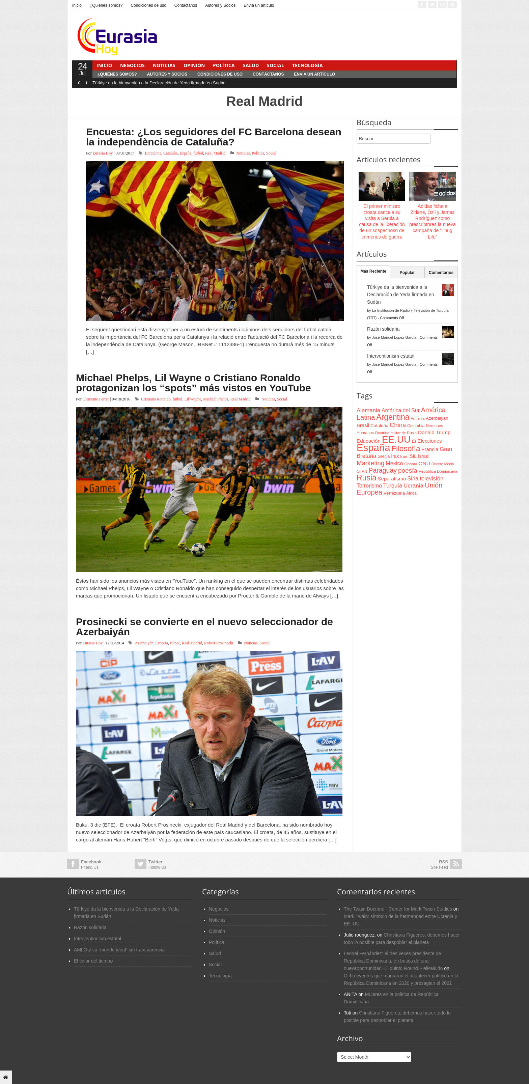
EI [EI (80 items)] (414, 441)
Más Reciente (373, 271)
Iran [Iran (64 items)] (403, 456)
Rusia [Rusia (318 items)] (367, 477)
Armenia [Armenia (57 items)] (418, 418)
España (186, 153)
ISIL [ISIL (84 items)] (413, 456)
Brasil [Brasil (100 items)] (363, 425)
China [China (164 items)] (398, 424)
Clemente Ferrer (96, 399)
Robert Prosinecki (218, 643)
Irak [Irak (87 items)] (395, 456)
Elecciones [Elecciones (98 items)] (430, 441)
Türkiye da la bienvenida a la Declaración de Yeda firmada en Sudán (159, 82)
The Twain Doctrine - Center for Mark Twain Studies (398, 909)
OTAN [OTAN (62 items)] (362, 471)
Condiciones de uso (148, 5)
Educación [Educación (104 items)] (369, 441)
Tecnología (307, 65)
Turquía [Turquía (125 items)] (392, 485)
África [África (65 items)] (411, 493)
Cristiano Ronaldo (156, 399)
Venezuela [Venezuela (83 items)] (394, 493)
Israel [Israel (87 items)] (423, 456)
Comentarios (441, 272)
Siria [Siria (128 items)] (412, 478)
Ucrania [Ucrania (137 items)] (413, 485)
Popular (407, 272)
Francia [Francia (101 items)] (429, 449)
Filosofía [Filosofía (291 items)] (405, 448)
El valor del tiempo (93, 961)
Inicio (77, 5)
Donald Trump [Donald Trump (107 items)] (434, 432)
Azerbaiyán (144, 643)
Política (224, 65)
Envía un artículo (259, 5)
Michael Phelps (215, 399)
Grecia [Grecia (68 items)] (384, 456)
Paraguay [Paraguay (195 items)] (382, 470)
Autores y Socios (220, 5)
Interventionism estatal (390, 356)
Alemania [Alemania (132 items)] (368, 410)
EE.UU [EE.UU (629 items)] (396, 439)
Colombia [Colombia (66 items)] (415, 425)
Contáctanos (185, 5)
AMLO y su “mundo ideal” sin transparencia (119, 949)
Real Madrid (215, 153)
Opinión (194, 65)
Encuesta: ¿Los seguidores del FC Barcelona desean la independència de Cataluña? (213, 136)
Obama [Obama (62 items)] (410, 464)
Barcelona (153, 153)
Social (275, 65)
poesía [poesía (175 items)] (407, 470)
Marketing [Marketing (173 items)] (370, 463)
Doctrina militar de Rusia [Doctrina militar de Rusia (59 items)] (396, 433)
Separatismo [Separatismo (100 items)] (392, 478)
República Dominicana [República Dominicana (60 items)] (438, 471)
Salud (251, 65)
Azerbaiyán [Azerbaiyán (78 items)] (437, 418)
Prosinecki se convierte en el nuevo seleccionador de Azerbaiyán (204, 626)
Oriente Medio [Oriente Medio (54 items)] (442, 464)
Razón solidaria (383, 329)
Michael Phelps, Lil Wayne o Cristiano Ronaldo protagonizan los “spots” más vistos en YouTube (193, 382)
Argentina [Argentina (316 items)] (392, 417)
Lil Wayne (192, 399)
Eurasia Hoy (103, 153)
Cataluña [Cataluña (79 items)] (379, 425)
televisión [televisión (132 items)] (431, 478)
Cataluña (170, 153)
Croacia (162, 643)
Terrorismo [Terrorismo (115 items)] (369, 486)
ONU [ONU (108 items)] (424, 463)
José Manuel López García (394, 337)
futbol (198, 153)
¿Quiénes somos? (106, 5)
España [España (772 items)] (373, 447)
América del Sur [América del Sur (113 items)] (401, 410)
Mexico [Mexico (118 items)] (394, 463)
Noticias (164, 65)
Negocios (132, 65)
